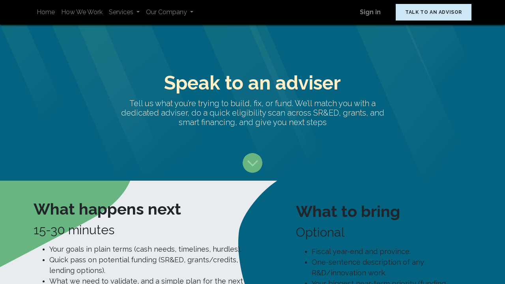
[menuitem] (46, 12)
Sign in (370, 12)
